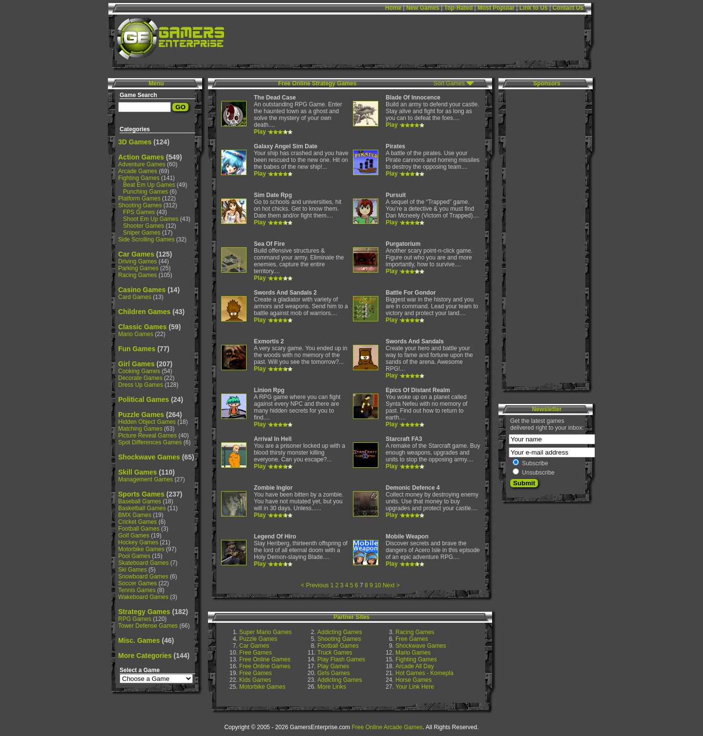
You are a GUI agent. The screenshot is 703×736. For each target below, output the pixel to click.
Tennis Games (137, 590)
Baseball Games (139, 501)
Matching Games (140, 428)
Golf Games (133, 535)
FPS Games (139, 212)
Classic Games (142, 327)
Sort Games (449, 83)
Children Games (144, 312)
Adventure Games (141, 164)
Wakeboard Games (143, 597)
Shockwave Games (149, 457)
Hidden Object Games (147, 421)
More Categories (145, 655)
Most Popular (496, 7)
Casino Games (141, 290)
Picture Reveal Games (147, 435)
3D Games (134, 142)
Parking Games (138, 268)
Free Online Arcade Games (387, 727)
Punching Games (145, 191)
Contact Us (568, 7)
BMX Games (134, 515)
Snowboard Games (143, 576)
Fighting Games (139, 178)
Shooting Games (140, 205)
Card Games (134, 297)
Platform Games (139, 198)
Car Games (136, 254)
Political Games (143, 399)
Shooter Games (143, 225)
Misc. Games (139, 640)
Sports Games (141, 494)
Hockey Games (138, 542)
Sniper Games (142, 232)
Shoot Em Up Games (150, 219)
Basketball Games (141, 508)
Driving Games (137, 261)
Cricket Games (137, 521)
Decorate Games (140, 378)
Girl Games (136, 364)
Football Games (139, 528)
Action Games (141, 157)
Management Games (145, 479)
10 (377, 585)
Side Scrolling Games (146, 239)
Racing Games (137, 275)
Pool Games (134, 556)
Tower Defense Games (148, 625)
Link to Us (533, 7)
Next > (391, 585)
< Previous (315, 585)
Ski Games (132, 569)
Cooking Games (139, 371)
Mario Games (135, 334)
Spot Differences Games (150, 442)
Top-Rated (458, 7)
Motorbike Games (141, 549)
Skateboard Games (143, 562)
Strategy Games (144, 612)
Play (260, 131)
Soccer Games (137, 583)
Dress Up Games (140, 384)
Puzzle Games (141, 414)
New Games (422, 7)
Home (393, 7)
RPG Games (134, 619)
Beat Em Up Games (149, 184)
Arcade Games (137, 171)
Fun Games (136, 349)
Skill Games (137, 472)
